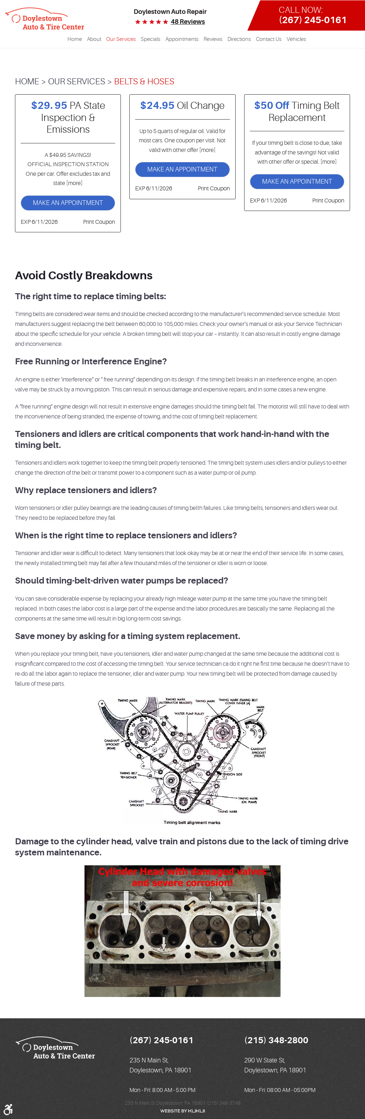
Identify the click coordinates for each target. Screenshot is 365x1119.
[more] (74, 183)
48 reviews (188, 21)
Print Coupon (99, 222)
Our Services (121, 39)
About (94, 39)
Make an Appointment (68, 202)
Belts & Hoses (144, 81)
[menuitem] (74, 39)
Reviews (213, 39)
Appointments (182, 39)
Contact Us (269, 39)
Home (74, 39)
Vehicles (296, 39)
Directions (239, 39)
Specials (150, 39)
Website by (182, 1111)
